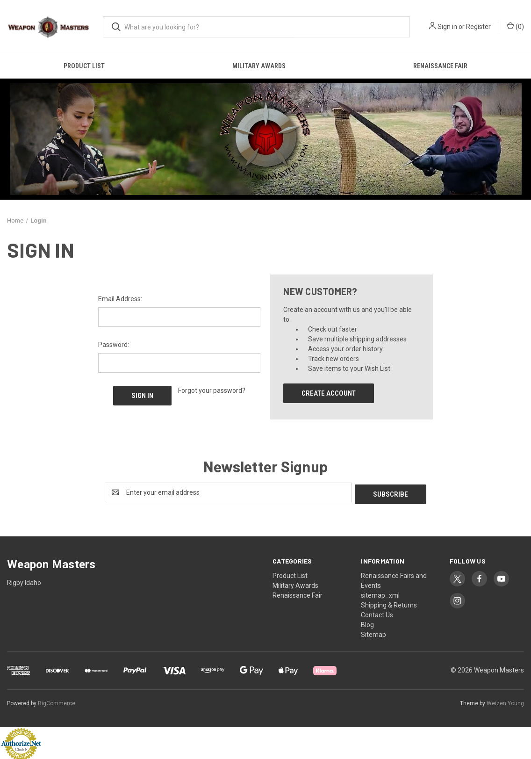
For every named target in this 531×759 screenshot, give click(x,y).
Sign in (447, 26)
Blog (367, 623)
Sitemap (373, 632)
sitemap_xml (380, 593)
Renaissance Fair (298, 593)
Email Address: (120, 299)
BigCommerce (56, 701)
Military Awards (259, 66)
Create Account (328, 393)
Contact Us (377, 613)
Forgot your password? (211, 390)
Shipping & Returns (389, 603)
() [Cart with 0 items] (515, 26)
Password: (113, 344)
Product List (84, 66)
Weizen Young (505, 701)
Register (478, 26)
